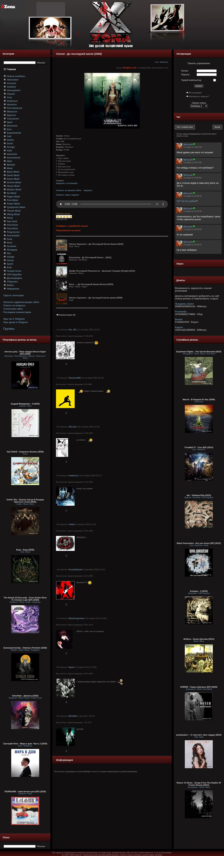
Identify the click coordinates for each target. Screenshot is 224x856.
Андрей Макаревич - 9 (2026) (25, 404)
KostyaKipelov (76, 569)
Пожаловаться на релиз (68, 230)
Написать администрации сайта (21, 302)
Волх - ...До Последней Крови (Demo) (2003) (91, 284)
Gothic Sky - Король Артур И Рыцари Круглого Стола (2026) (25, 500)
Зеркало (88, 190)
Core (157, 62)
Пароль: (185, 74)
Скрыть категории (13, 295)
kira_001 (73, 329)
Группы (9, 328)
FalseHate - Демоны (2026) (25, 696)
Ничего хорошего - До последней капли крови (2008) (95, 298)
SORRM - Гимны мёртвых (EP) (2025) (198, 687)
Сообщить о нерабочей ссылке (72, 226)
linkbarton (73, 475)
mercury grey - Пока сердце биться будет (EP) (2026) (25, 352)
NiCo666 (73, 716)
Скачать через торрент (67, 195)
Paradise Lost (129, 68)
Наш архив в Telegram (15, 322)
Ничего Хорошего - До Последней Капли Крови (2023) (96, 244)
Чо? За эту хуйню (186, 201)
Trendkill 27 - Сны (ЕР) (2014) (198, 447)
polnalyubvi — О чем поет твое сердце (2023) (198, 735)
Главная (11, 69)
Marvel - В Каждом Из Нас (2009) (199, 399)
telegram (60, 183)
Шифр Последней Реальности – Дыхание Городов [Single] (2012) (102, 271)
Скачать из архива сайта (68, 190)
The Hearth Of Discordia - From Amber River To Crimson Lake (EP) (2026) (25, 599)
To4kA (72, 524)
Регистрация (195, 93)
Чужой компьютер (191, 80)
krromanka (72, 183)
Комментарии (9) (65, 315)
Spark (71, 667)
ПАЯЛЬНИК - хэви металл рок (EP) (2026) (25, 791)
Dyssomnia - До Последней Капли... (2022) (90, 257)
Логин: (185, 71)
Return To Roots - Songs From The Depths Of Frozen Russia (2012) (199, 784)
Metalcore (164, 62)
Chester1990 (75, 378)
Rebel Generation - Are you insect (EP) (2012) (199, 543)
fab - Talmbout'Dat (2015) (199, 495)
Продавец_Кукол (184, 304)
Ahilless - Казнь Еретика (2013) (198, 639)
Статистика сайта (13, 309)
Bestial (178, 319)
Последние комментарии (17, 312)
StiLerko (73, 427)
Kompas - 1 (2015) (199, 591)
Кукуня (179, 327)
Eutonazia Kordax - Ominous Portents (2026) (25, 648)
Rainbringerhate (76, 618)
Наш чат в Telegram (14, 319)
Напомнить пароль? (199, 96)
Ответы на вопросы (14, 305)
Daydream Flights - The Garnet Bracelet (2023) (198, 351)
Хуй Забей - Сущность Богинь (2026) (25, 452)
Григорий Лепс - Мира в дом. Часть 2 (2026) (25, 743)
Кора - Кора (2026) (25, 550)
